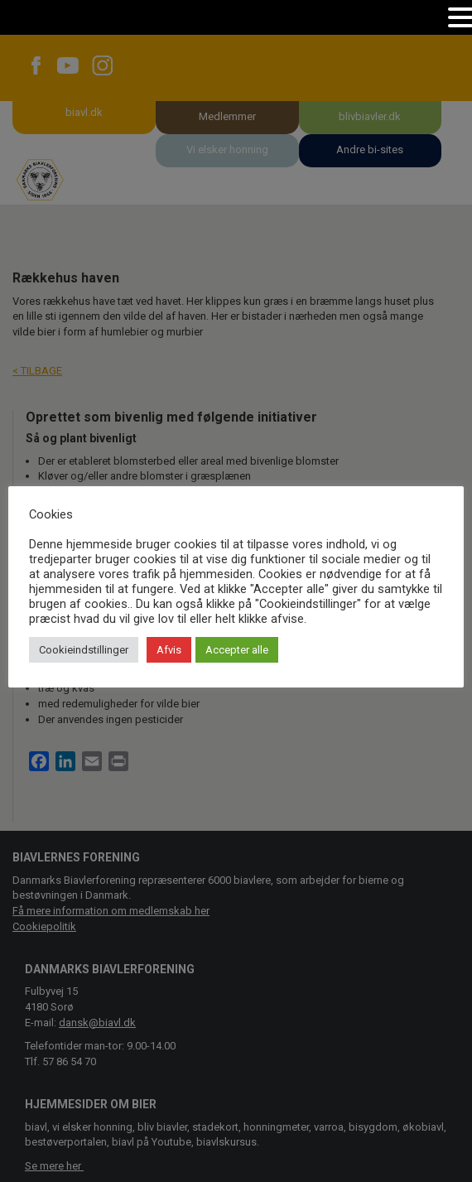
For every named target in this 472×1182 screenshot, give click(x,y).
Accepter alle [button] (236, 650)
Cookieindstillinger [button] (83, 650)
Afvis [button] (169, 650)
